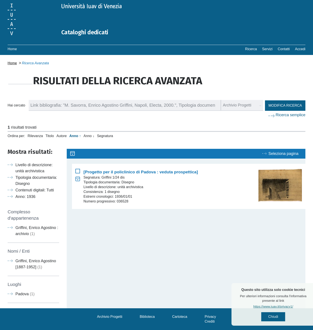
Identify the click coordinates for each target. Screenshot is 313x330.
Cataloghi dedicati (87, 32)
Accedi (300, 49)
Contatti (284, 49)
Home (12, 49)
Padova (25, 294)
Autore (62, 136)
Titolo (49, 136)
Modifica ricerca (285, 105)
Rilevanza (35, 136)
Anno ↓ (88, 136)
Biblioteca (147, 316)
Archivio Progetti (109, 316)
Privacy (210, 316)
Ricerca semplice (290, 115)
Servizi (267, 49)
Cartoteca (179, 316)
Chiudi (281, 317)
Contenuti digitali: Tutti (34, 190)
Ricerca (251, 49)
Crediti (210, 321)
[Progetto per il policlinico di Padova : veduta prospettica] (140, 172)
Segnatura (105, 136)
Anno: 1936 (25, 196)
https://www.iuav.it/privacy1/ (281, 307)
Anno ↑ (75, 136)
